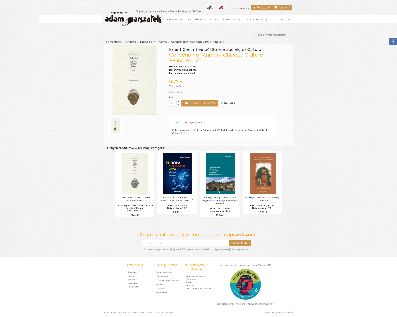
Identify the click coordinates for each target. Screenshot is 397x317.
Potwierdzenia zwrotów (167, 280)
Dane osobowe (163, 272)
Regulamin (133, 272)
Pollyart (289, 312)
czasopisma (231, 19)
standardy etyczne (260, 19)
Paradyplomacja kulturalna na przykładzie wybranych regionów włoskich (220, 201)
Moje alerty (161, 292)
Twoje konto (167, 265)
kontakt (287, 19)
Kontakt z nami (110, 8)
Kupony (160, 288)
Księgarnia (174, 19)
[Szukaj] (273, 35)
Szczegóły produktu (195, 122)
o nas (214, 19)
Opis (177, 122)
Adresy (159, 284)
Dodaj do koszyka (200, 103)
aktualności (196, 19)
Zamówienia (162, 276)
